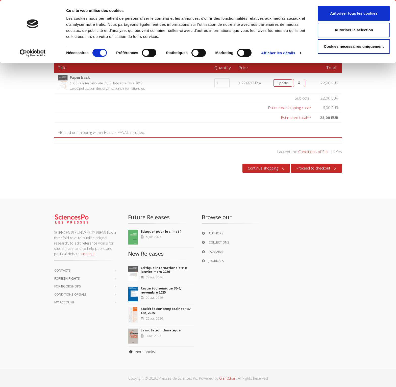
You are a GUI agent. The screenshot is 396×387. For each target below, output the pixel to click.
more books (141, 351)
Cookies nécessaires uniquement (354, 46)
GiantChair (227, 378)
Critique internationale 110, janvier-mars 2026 (164, 269)
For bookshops (67, 286)
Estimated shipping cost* (289, 107)
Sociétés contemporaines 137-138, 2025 (166, 310)
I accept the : (309, 151)
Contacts (62, 270)
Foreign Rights (67, 278)
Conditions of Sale (314, 151)
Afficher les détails (278, 53)
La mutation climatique (161, 330)
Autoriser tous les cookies (354, 13)
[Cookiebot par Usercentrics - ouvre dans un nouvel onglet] (33, 53)
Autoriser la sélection (354, 30)
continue (88, 253)
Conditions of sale (70, 294)
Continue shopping (266, 168)
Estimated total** (296, 117)
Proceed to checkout (316, 168)
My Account (64, 302)
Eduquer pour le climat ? (161, 231)
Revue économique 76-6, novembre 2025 (161, 290)
